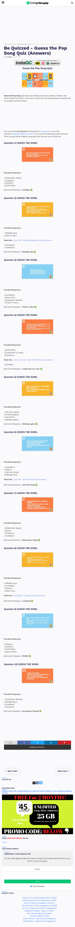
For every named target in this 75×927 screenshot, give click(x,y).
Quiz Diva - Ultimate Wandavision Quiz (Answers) (33, 240)
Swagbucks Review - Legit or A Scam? (39, 911)
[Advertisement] (37, 23)
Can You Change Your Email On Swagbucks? (39, 908)
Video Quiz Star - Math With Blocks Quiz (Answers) (33, 360)
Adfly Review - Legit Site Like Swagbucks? (39, 921)
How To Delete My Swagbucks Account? (39, 903)
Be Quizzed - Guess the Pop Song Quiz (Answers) (35, 50)
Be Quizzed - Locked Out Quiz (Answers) (29, 596)
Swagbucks (45, 131)
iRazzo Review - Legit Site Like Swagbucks (39, 919)
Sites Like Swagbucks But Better (39, 913)
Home (5, 44)
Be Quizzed (12, 44)
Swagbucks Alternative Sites (23, 134)
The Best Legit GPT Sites (39, 916)
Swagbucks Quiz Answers (24, 44)
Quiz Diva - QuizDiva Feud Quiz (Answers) (30, 479)
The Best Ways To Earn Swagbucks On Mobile (39, 906)
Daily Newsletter (37, 886)
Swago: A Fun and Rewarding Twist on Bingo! (39, 898)
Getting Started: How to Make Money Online (39, 900)
